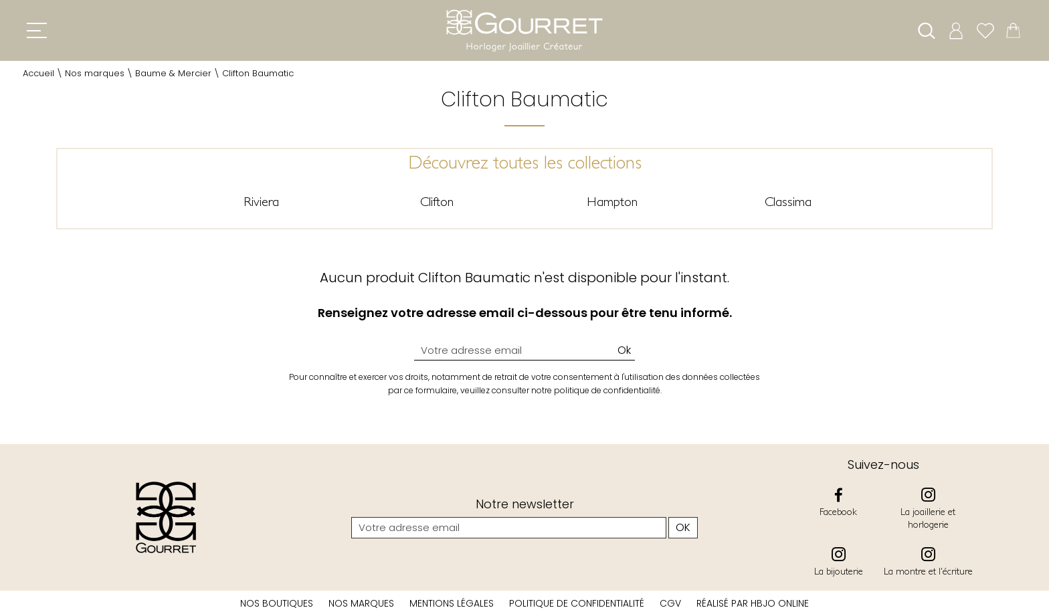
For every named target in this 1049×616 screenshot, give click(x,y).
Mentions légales (451, 603)
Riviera (261, 201)
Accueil (38, 73)
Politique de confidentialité (576, 603)
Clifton (437, 201)
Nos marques (94, 73)
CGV (670, 603)
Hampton (612, 201)
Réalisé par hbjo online (752, 603)
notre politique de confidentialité (595, 390)
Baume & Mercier (173, 73)
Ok (624, 350)
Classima (788, 201)
